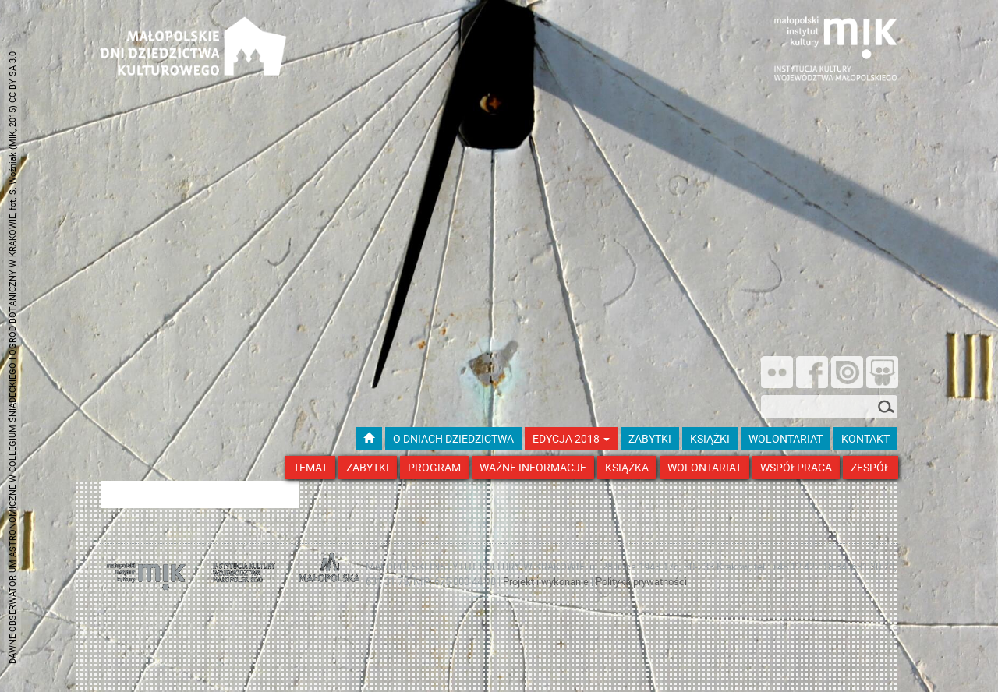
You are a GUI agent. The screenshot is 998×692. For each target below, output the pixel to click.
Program (434, 467)
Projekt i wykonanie (547, 581)
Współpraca (796, 467)
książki (710, 438)
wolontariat (785, 438)
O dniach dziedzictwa (453, 438)
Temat (310, 467)
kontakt (865, 438)
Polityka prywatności (641, 581)
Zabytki (367, 467)
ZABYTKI (649, 438)
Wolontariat (704, 467)
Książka (627, 467)
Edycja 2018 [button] (571, 438)
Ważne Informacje (533, 467)
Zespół (870, 467)
